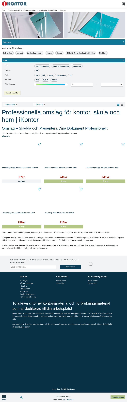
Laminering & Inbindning (48, 10)
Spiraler (60, 53)
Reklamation (25, 289)
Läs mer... (6, 136)
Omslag (63, 10)
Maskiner (102, 53)
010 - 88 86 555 (68, 399)
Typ (6, 66)
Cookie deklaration (27, 294)
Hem (3, 10)
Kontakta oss (61, 281)
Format (7, 70)
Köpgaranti (24, 291)
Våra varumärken (26, 283)
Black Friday (93, 281)
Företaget (23, 281)
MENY (4, 397)
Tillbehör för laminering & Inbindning (81, 53)
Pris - (10, 84)
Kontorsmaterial (14, 10)
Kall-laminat (7, 53)
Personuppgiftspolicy (28, 297)
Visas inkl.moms (117, 397)
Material (8, 79)
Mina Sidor (60, 283)
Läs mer (21, 181)
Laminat (20, 53)
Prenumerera (70, 267)
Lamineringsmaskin (34, 53)
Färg (6, 75)
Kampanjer (92, 283)
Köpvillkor (24, 286)
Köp (63, 181)
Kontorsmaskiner (29, 10)
